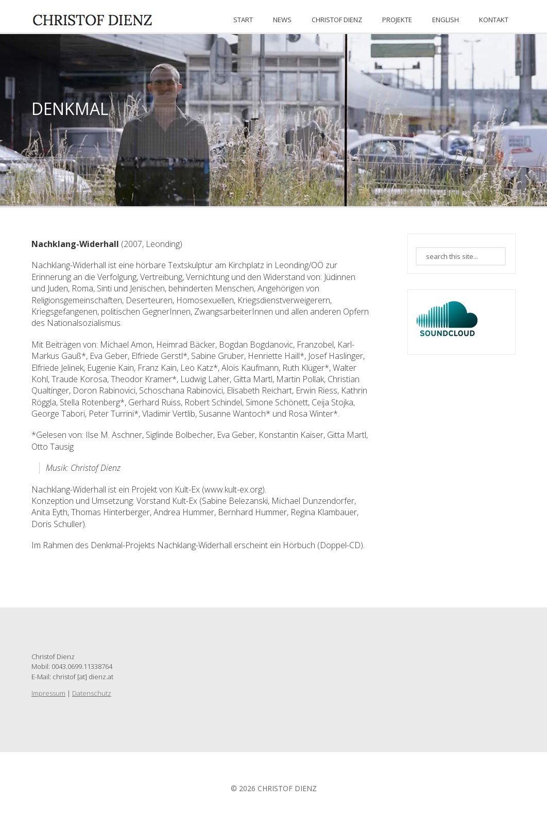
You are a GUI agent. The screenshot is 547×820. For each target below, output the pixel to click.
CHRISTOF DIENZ (337, 19)
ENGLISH (445, 19)
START (243, 19)
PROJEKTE (397, 19)
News (282, 19)
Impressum (48, 693)
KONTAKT (493, 19)
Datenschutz (91, 693)
